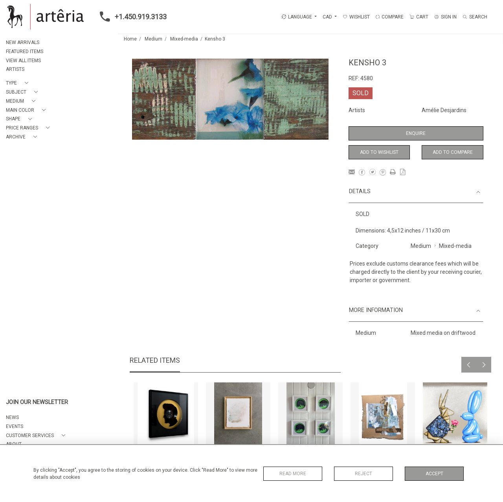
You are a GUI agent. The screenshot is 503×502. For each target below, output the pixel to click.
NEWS (12, 417)
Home (130, 39)
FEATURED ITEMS (24, 51)
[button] (18, 83)
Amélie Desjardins (444, 110)
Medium (153, 39)
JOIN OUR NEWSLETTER (37, 402)
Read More (292, 473)
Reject (363, 473)
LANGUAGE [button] (296, 17)
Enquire (416, 133)
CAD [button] (328, 17)
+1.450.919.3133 (131, 16)
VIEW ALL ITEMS (23, 60)
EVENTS (14, 426)
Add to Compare (453, 152)
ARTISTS (15, 69)
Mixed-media (184, 39)
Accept (434, 473)
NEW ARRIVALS (22, 42)
